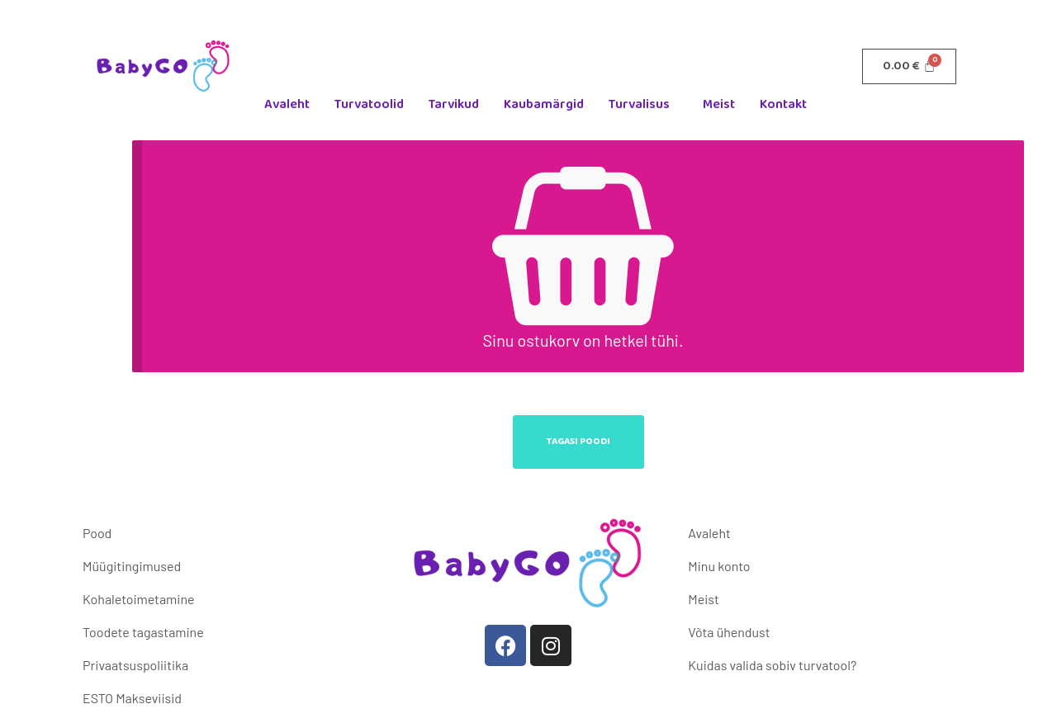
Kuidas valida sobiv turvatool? (772, 665)
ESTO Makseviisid (132, 698)
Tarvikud (454, 104)
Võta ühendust (729, 632)
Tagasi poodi (578, 441)
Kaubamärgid (544, 104)
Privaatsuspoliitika (135, 665)
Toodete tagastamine (143, 632)
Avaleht (287, 104)
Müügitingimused (132, 566)
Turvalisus (639, 104)
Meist (719, 104)
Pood (97, 533)
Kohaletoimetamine (138, 599)
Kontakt (783, 104)
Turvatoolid (369, 104)
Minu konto (719, 566)
